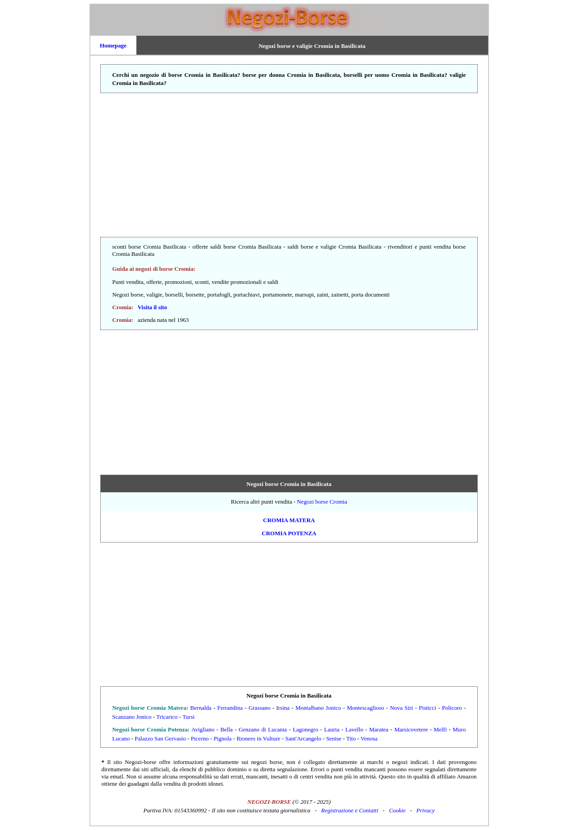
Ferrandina (229, 707)
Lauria (332, 729)
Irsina (283, 707)
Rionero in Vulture (258, 738)
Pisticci (427, 707)
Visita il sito (152, 307)
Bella (226, 729)
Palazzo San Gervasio (160, 738)
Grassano (259, 707)
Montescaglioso (365, 707)
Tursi (188, 716)
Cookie (397, 810)
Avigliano (202, 729)
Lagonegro (305, 729)
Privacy (425, 810)
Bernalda (200, 707)
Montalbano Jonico (318, 707)
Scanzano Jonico (131, 716)
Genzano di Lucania (262, 729)
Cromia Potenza (289, 533)
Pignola (223, 738)
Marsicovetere (411, 729)
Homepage (113, 45)
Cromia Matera (289, 520)
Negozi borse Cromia (322, 501)
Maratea (379, 729)
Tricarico (166, 716)
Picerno (200, 738)
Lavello (354, 729)
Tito (351, 738)
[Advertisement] (289, 165)
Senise (333, 738)
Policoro (452, 707)
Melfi (440, 729)
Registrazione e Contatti (349, 810)
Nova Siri (401, 707)
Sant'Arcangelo (303, 738)
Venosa (369, 738)
